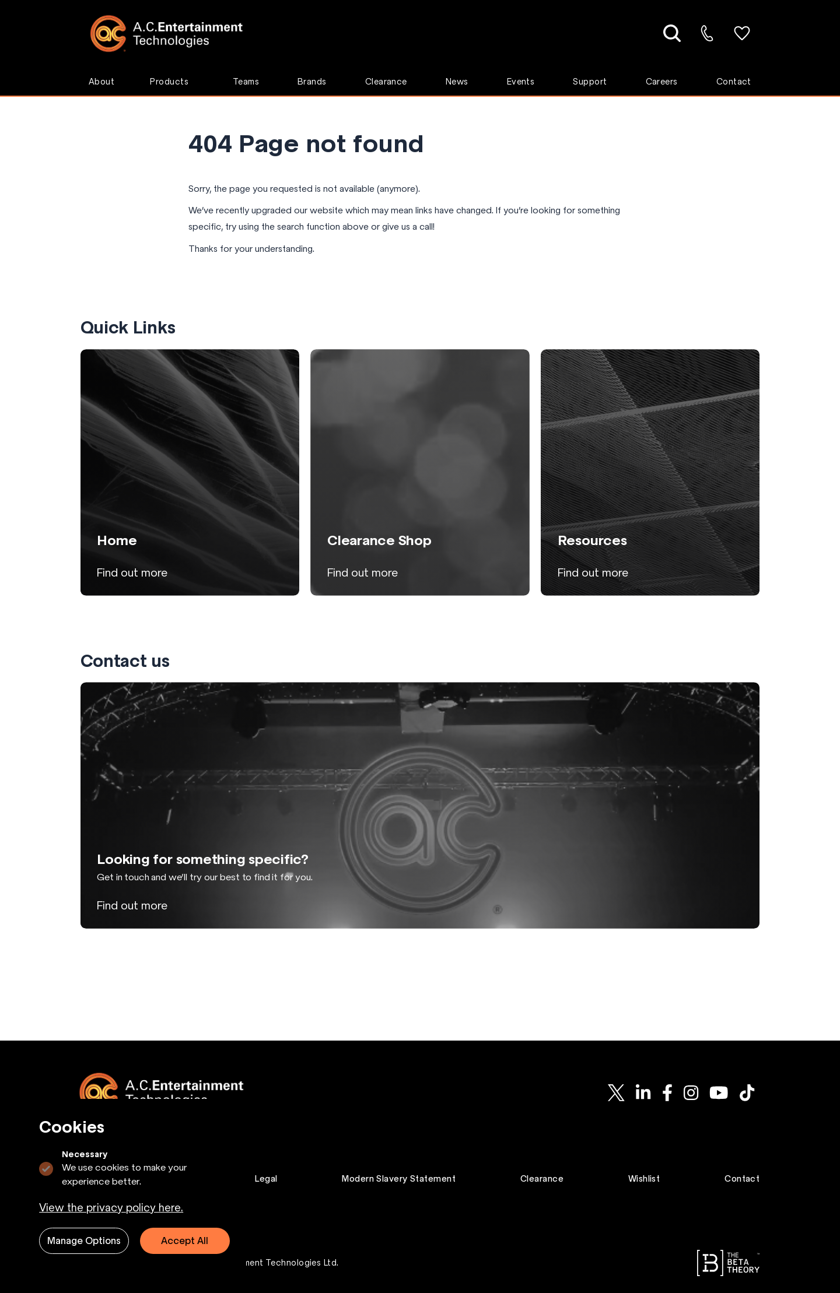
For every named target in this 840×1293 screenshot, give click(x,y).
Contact (733, 81)
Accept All (184, 1240)
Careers (662, 81)
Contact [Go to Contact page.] (742, 1178)
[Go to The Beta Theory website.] (728, 1263)
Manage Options (84, 1240)
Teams (246, 81)
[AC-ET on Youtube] (719, 1092)
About (101, 81)
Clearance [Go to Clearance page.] (542, 1178)
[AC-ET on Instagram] (691, 1092)
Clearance (386, 81)
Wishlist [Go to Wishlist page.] (644, 1178)
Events (521, 81)
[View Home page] (189, 472)
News (457, 81)
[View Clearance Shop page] (419, 472)
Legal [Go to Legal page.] (266, 1178)
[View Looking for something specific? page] (420, 805)
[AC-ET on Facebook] (667, 1092)
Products (169, 81)
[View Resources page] (650, 472)
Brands (312, 81)
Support (590, 81)
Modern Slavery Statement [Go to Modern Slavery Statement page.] (399, 1178)
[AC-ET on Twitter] (617, 1092)
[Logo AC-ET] (175, 33)
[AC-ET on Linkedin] (643, 1092)
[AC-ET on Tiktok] (747, 1092)
